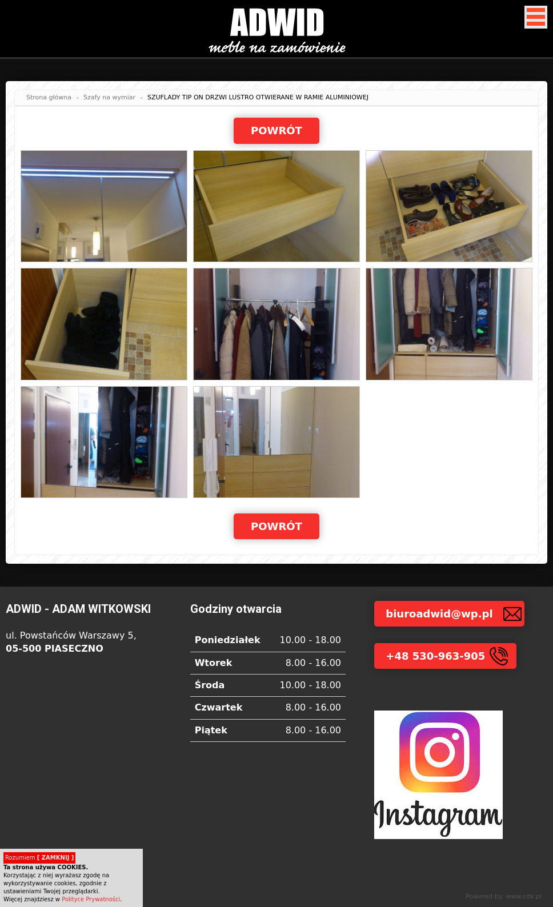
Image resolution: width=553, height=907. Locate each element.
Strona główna (48, 97)
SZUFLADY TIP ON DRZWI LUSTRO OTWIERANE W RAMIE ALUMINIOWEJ (257, 97)
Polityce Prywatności (91, 899)
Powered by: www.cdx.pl (504, 896)
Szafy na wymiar (109, 97)
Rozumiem (39, 857)
